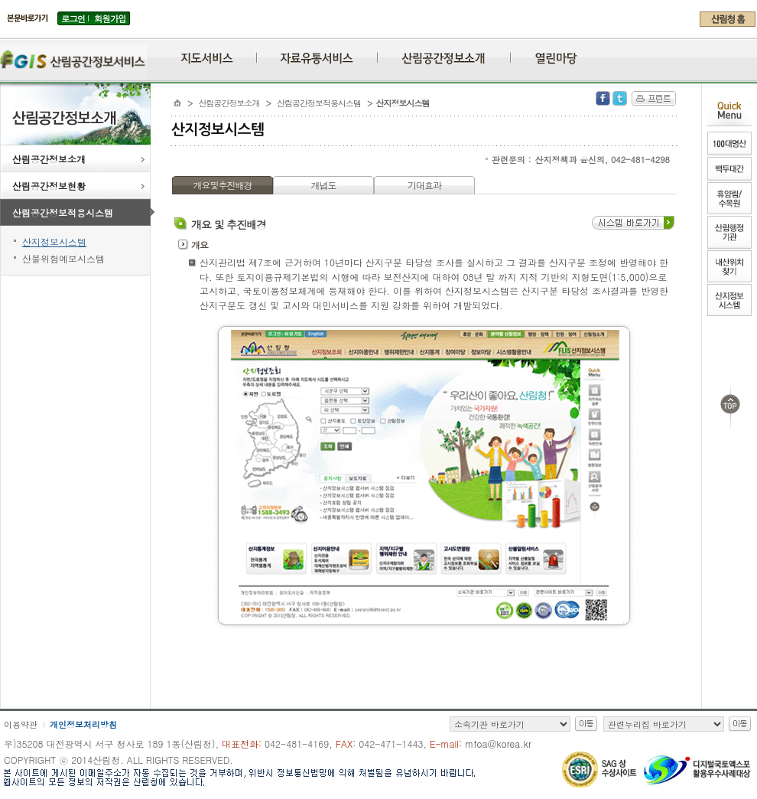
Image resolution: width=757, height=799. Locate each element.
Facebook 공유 (603, 98)
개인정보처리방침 (83, 724)
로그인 (73, 18)
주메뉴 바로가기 (4, 32)
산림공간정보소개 (79, 160)
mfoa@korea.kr (498, 743)
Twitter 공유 (619, 98)
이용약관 (20, 724)
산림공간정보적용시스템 (81, 213)
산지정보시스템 (54, 241)
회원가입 (110, 18)
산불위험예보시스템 (63, 258)
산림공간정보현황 (79, 186)
